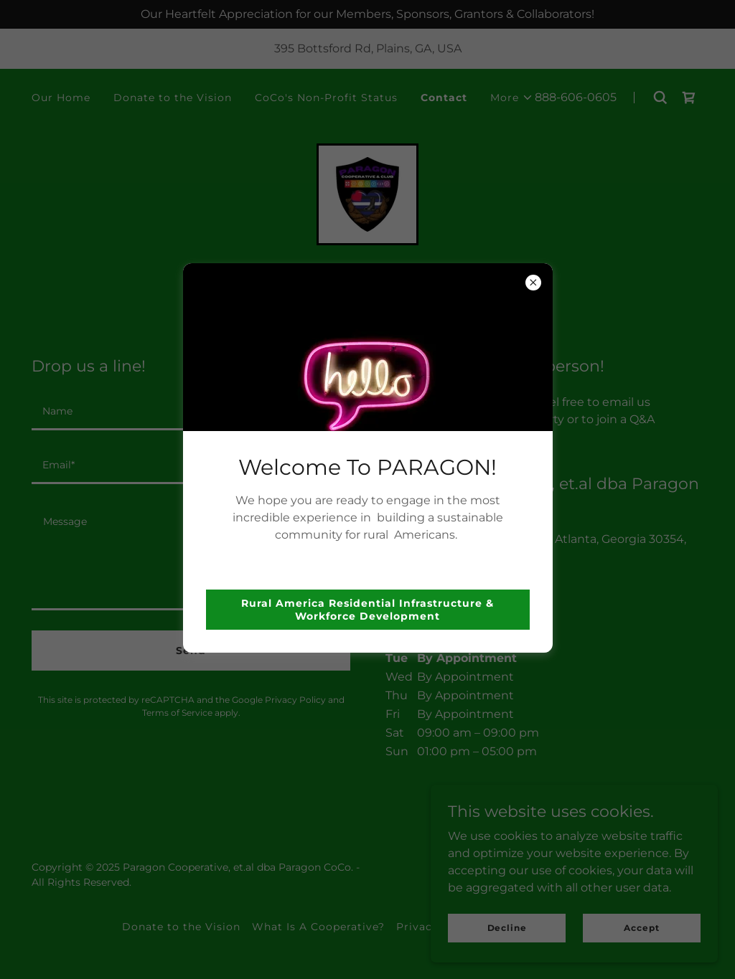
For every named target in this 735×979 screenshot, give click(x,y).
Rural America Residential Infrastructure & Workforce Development (367, 610)
